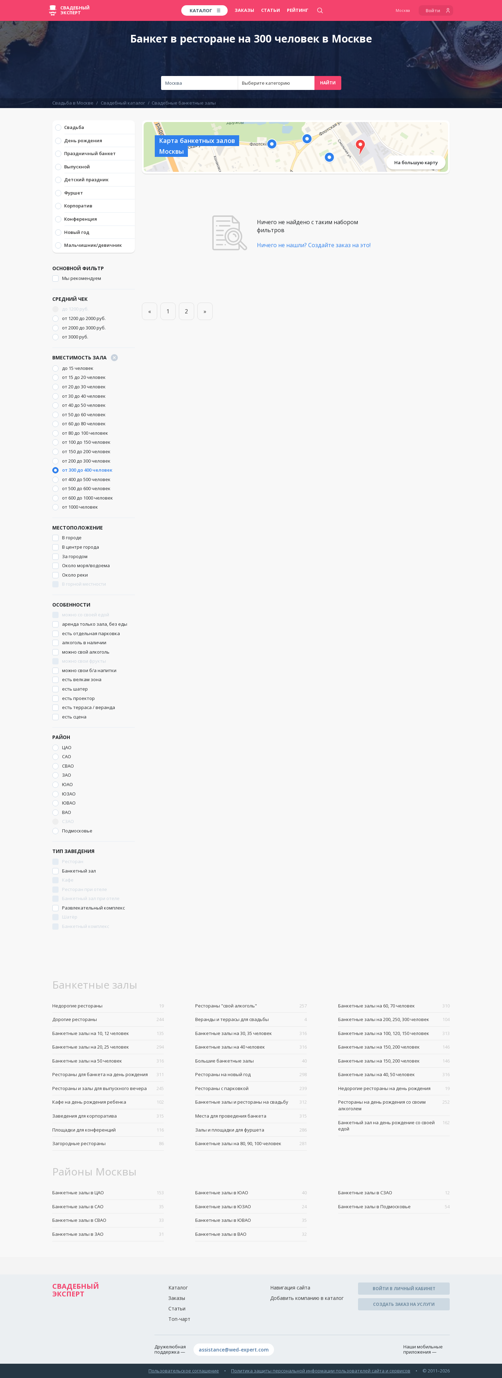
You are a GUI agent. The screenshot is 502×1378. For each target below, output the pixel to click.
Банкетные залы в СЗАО (394, 1192)
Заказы (244, 10)
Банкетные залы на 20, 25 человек (108, 1047)
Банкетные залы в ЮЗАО (251, 1206)
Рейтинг (298, 10)
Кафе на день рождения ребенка (108, 1102)
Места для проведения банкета (251, 1116)
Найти (328, 83)
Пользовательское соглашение (184, 1371)
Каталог (178, 1287)
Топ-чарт (179, 1319)
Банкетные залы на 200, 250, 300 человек (394, 1019)
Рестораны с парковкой (251, 1088)
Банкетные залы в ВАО (251, 1234)
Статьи (270, 10)
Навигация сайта (290, 1287)
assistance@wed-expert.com (234, 1349)
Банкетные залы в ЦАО (108, 1192)
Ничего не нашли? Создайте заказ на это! (314, 245)
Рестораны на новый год (251, 1074)
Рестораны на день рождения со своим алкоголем (394, 1105)
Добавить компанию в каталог (307, 1298)
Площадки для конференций (108, 1130)
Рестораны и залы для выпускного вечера (108, 1088)
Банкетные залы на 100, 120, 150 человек (394, 1033)
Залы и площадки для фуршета (251, 1130)
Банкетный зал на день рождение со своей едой (394, 1125)
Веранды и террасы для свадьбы (251, 1019)
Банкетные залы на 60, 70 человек (394, 1006)
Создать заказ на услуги (404, 1304)
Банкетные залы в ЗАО (108, 1234)
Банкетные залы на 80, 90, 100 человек (251, 1143)
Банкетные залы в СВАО (108, 1220)
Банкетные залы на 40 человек (251, 1047)
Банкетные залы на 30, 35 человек (251, 1033)
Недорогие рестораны (108, 1006)
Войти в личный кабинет (404, 1289)
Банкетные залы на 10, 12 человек (108, 1033)
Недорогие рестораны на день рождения (394, 1088)
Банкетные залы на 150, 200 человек (394, 1047)
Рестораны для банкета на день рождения (108, 1074)
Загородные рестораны (108, 1143)
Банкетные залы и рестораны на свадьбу (251, 1102)
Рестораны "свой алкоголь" (251, 1006)
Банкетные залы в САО (108, 1206)
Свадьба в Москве (72, 103)
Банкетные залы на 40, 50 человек (394, 1074)
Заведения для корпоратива (108, 1116)
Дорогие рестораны (108, 1019)
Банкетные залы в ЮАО (251, 1192)
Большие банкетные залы (251, 1061)
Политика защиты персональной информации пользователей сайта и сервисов (320, 1371)
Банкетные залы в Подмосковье (394, 1206)
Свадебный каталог (123, 103)
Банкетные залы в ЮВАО (251, 1220)
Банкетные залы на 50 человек (108, 1061)
